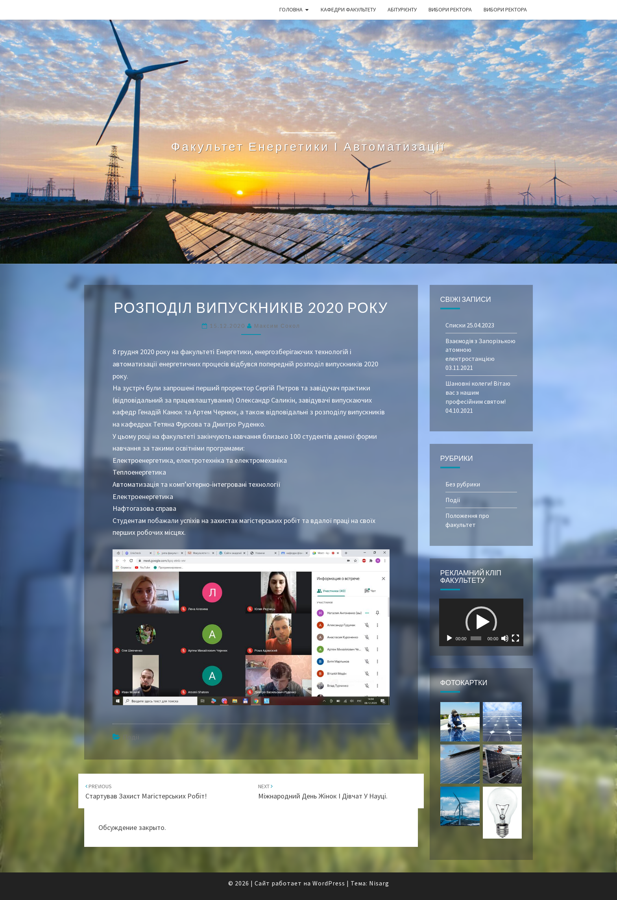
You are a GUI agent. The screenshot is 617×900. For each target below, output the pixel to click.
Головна (291, 9)
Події (131, 736)
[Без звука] (505, 638)
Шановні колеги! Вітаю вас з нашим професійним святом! (477, 392)
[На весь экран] (515, 638)
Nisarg (379, 883)
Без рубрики (462, 484)
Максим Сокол (277, 325)
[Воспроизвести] (449, 638)
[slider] (476, 638)
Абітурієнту (402, 9)
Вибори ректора (450, 9)
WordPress (328, 883)
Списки (455, 325)
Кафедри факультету (348, 9)
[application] (481, 622)
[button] (481, 622)
